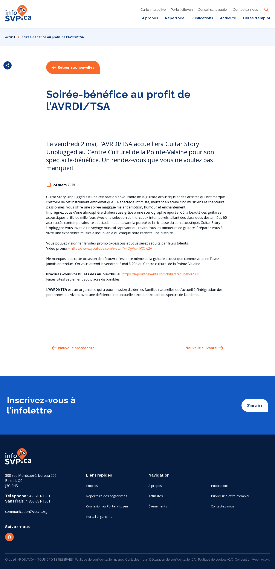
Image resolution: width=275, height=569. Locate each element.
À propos (150, 18)
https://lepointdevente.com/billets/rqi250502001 (161, 274)
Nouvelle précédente (73, 347)
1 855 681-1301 (38, 501)
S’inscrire (255, 405)
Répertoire (175, 18)
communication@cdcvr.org (26, 511)
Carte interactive (153, 10)
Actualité (228, 18)
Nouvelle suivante (204, 347)
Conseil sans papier (213, 10)
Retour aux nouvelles (73, 67)
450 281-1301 (39, 496)
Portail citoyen (182, 10)
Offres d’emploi (256, 18)
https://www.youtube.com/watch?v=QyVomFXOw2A (111, 248)
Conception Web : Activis (252, 559)
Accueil (10, 37)
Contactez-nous (245, 10)
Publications (202, 18)
